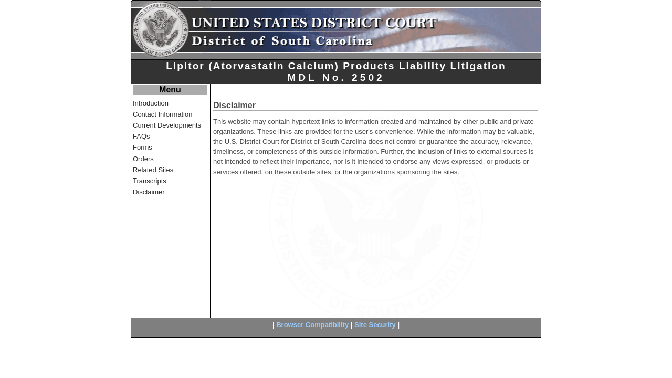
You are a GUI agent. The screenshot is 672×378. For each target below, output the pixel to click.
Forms (142, 147)
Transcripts (149, 181)
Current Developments (167, 125)
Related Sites (153, 170)
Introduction (151, 103)
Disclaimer (149, 192)
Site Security (375, 325)
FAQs (141, 136)
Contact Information (162, 114)
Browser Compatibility (312, 325)
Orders (143, 159)
